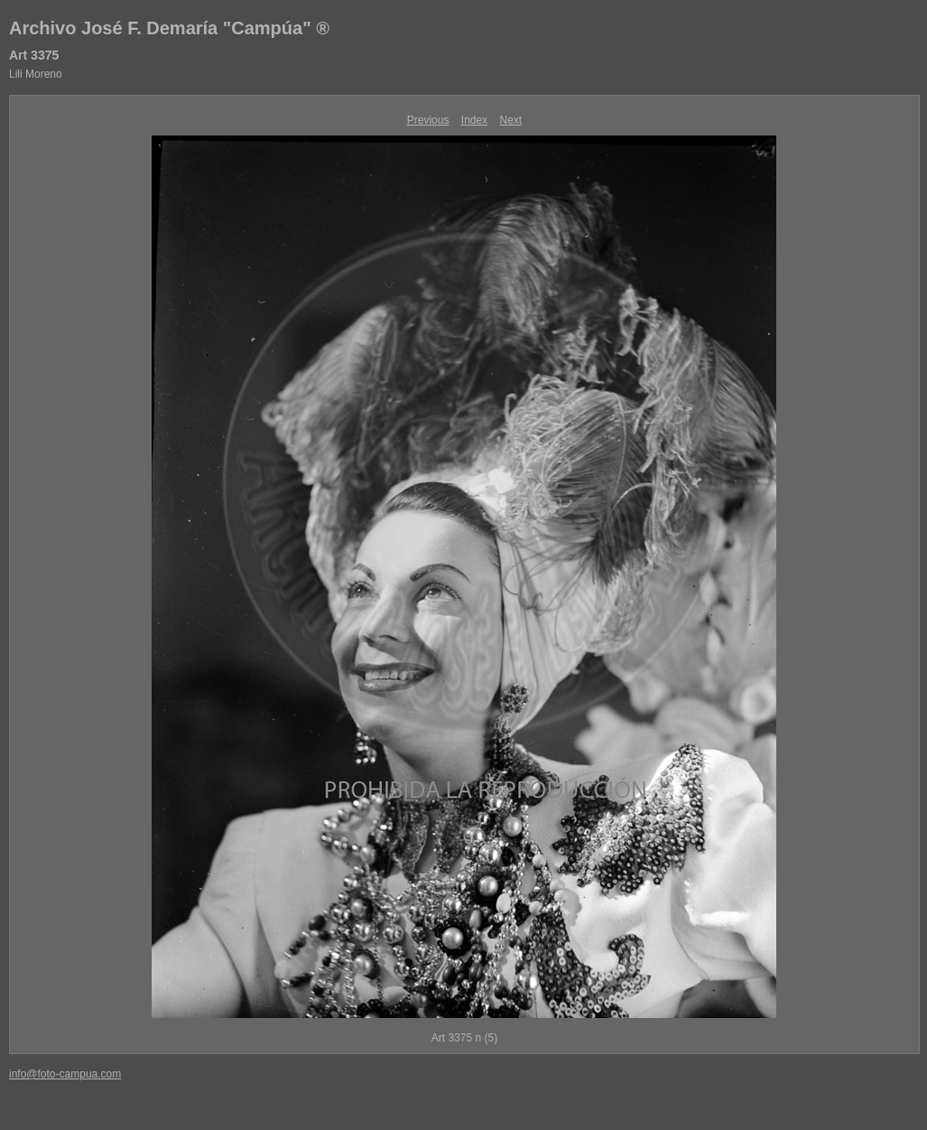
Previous (428, 120)
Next (511, 120)
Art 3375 (34, 55)
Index (474, 120)
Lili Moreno (35, 74)
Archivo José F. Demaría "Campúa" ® (169, 28)
